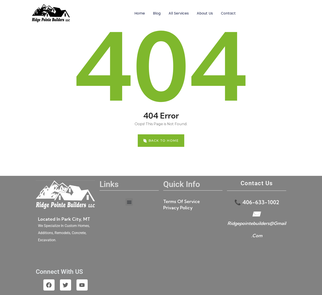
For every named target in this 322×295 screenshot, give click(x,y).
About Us (205, 13)
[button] (129, 202)
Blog (157, 13)
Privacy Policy (178, 207)
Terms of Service (181, 201)
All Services (179, 13)
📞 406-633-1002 (256, 202)
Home (139, 13)
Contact (228, 13)
